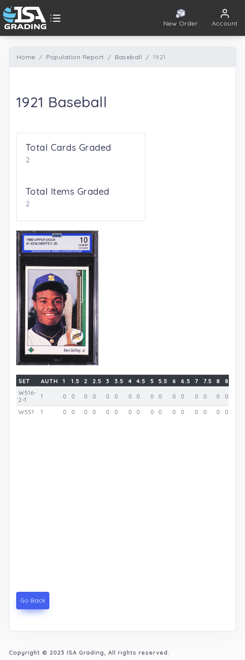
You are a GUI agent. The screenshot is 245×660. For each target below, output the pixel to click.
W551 (26, 411)
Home (26, 57)
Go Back (32, 600)
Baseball (128, 57)
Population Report (75, 57)
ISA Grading (85, 652)
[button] (225, 18)
